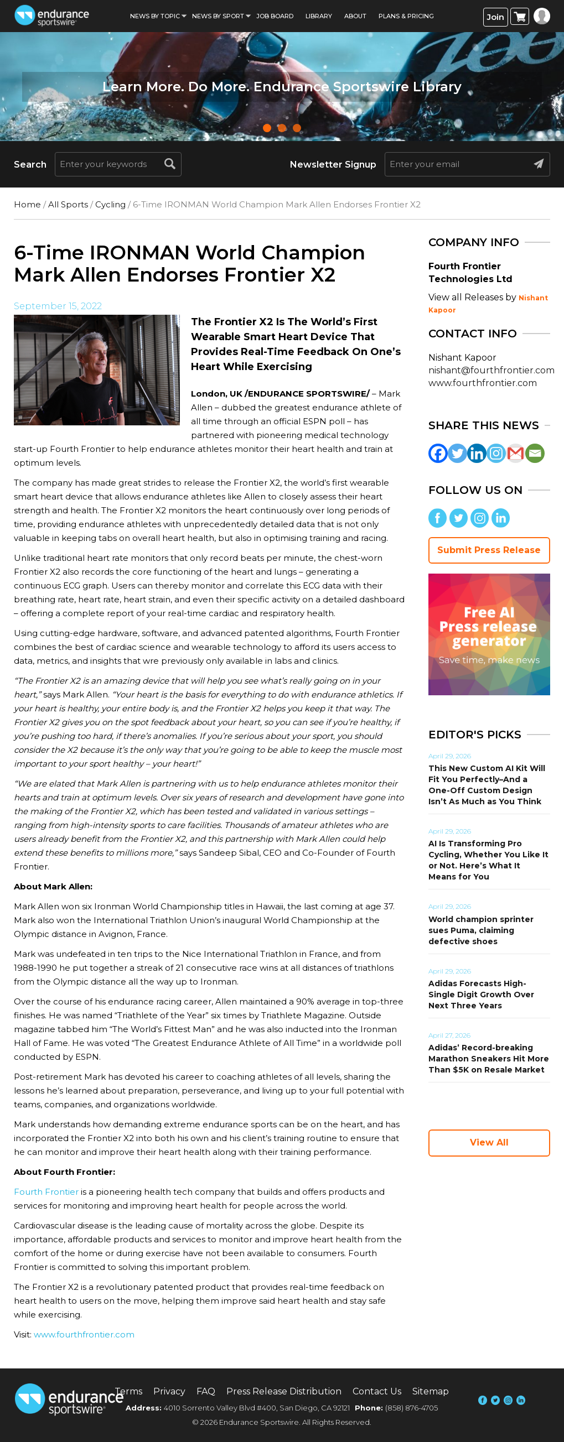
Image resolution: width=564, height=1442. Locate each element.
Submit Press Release (489, 550)
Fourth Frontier (46, 1191)
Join (495, 17)
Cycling (110, 204)
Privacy (169, 1391)
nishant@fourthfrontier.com (491, 370)
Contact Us (377, 1391)
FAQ (205, 1391)
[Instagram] (496, 453)
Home (27, 204)
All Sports (68, 204)
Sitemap (430, 1391)
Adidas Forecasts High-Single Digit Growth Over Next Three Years (481, 994)
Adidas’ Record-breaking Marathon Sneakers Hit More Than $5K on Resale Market (488, 1059)
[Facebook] (438, 453)
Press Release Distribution (283, 1391)
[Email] (535, 453)
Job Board (274, 16)
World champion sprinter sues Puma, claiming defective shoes (481, 930)
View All (489, 1142)
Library (319, 16)
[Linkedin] (477, 453)
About (355, 16)
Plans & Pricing (406, 16)
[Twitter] (457, 453)
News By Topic (155, 16)
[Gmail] (515, 453)
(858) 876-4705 (411, 1407)
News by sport (218, 16)
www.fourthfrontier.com (84, 1334)
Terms (128, 1391)
